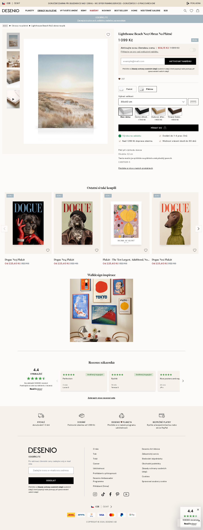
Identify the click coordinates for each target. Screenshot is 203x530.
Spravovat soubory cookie (154, 481)
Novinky (106, 10)
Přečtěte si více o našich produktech (135, 168)
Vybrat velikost (125, 96)
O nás (96, 449)
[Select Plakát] (127, 89)
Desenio (110, 522)
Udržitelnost (98, 468)
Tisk (95, 454)
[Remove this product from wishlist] (108, 34)
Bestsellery (121, 10)
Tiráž (95, 459)
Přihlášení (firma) (101, 486)
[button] (193, 101)
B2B (166, 10)
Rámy (83, 10)
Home (134, 10)
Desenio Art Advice (151, 449)
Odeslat (51, 480)
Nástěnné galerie (150, 10)
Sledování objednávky (152, 459)
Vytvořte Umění (69, 10)
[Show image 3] (13, 79)
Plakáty (29, 10)
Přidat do (158, 128)
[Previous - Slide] (4, 228)
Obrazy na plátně (47, 10)
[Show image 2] (13, 59)
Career (96, 463)
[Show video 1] (13, 99)
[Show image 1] (13, 41)
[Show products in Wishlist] (191, 10)
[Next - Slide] (198, 228)
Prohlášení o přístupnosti (105, 473)
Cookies (146, 476)
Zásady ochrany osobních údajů (144, 69)
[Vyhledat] (185, 11)
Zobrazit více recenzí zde (101, 398)
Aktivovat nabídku (180, 61)
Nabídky (94, 10)
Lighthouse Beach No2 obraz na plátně (48, 26)
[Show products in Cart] (198, 10)
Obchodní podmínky (151, 463)
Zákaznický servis (150, 454)
